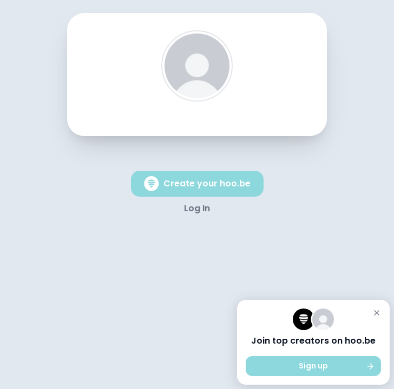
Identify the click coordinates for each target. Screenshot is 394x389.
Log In (197, 208)
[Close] (376, 312)
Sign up (337, 365)
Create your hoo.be (197, 183)
